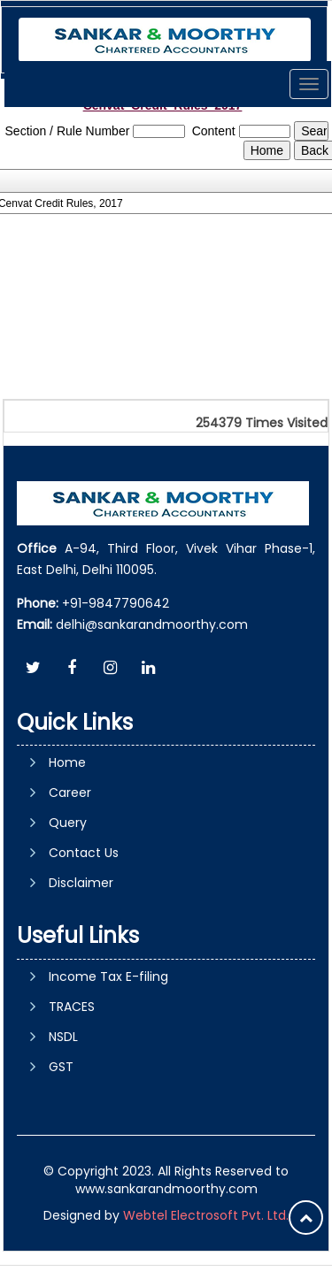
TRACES (72, 1006)
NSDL (63, 1036)
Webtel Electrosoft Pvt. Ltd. (206, 1215)
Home (67, 762)
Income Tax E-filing (108, 976)
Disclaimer (81, 883)
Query (68, 822)
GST (61, 1067)
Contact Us (84, 852)
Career (70, 792)
